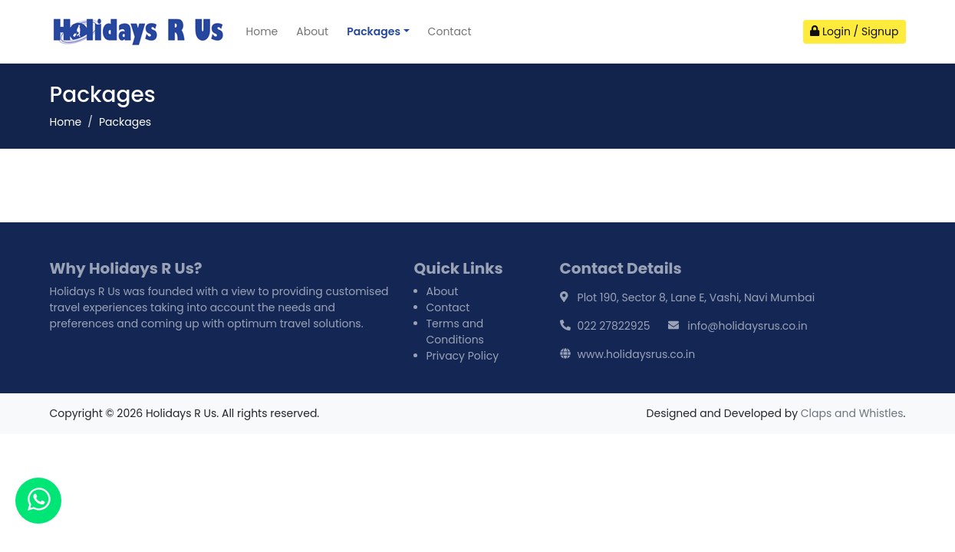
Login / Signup (854, 31)
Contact (450, 31)
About (312, 31)
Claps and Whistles (852, 413)
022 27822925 (614, 326)
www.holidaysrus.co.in (637, 354)
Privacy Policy (462, 355)
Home (262, 31)
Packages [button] (373, 31)
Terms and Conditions (455, 331)
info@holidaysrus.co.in (747, 326)
